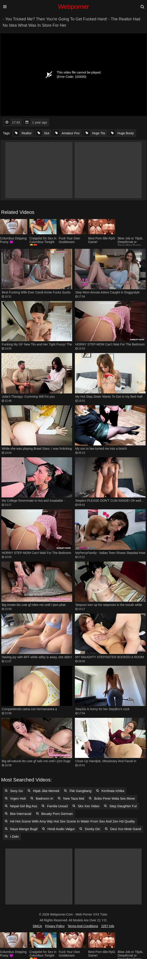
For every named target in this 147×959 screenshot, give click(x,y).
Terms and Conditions (83, 926)
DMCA (37, 926)
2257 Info (107, 926)
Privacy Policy (55, 926)
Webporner (73, 6)
